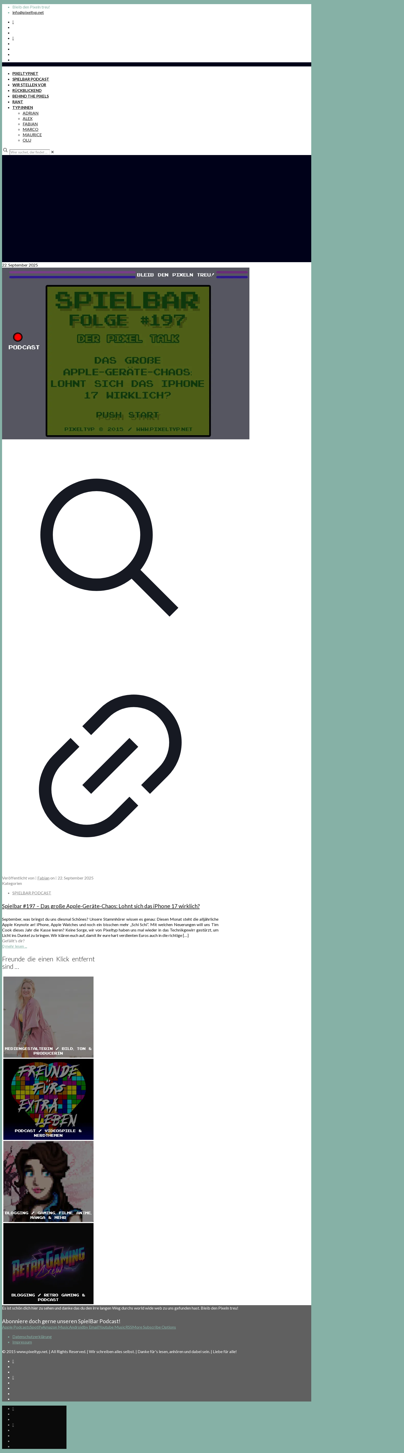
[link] (52, 151)
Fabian (43, 877)
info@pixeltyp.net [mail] (28, 12)
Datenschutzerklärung (32, 1336)
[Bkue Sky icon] (13, 38)
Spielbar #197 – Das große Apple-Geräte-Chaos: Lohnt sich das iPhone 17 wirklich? (101, 906)
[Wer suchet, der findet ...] (30, 152)
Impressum (22, 1341)
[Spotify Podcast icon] (13, 21)
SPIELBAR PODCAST (31, 892)
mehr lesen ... (16, 946)
